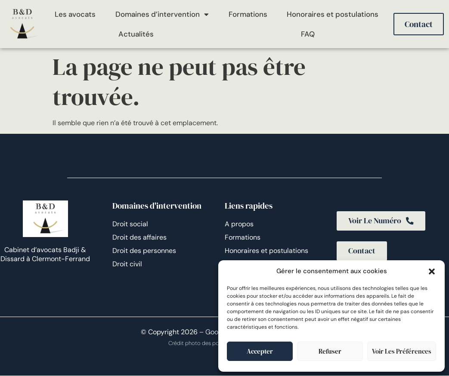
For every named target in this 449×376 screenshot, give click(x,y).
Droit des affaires (139, 237)
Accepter (260, 351)
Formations (248, 14)
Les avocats (75, 14)
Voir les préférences (401, 351)
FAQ (308, 34)
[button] (431, 271)
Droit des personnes (144, 250)
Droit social (130, 223)
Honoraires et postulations (332, 14)
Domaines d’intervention (162, 14)
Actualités (136, 34)
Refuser (330, 351)
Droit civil (127, 263)
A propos (239, 223)
